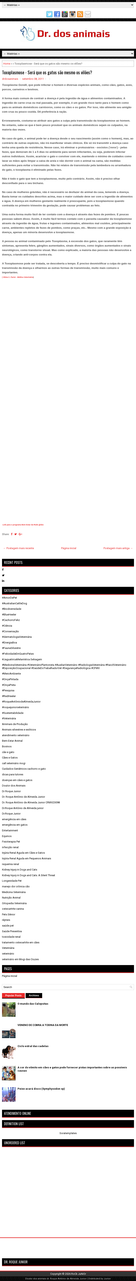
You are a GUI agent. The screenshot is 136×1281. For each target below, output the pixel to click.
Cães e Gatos (10, 757)
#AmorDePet (9, 597)
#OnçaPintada (10, 679)
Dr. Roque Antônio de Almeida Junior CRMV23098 (31, 802)
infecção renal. (10, 847)
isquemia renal (10, 864)
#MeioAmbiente (11, 673)
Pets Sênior (8, 914)
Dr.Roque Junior (11, 813)
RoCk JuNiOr (78, 1273)
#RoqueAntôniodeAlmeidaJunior (21, 701)
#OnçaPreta (9, 684)
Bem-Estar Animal (12, 740)
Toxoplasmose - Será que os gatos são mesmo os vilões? (47, 72)
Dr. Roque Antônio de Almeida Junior (23, 796)
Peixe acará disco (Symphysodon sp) (41, 1088)
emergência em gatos (14, 824)
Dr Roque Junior (11, 791)
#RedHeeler (9, 696)
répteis (6, 919)
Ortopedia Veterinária (14, 903)
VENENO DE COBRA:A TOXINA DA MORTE (43, 1025)
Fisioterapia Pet (11, 841)
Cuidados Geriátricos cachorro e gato (24, 768)
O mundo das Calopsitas (33, 1003)
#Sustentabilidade (12, 712)
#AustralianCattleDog (14, 603)
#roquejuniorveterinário (15, 707)
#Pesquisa (8, 690)
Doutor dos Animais (13, 785)
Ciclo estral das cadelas (33, 1046)
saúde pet (8, 925)
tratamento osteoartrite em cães (20, 942)
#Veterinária (9, 718)
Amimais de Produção (15, 724)
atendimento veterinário (15, 735)
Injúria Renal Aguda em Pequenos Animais (26, 858)
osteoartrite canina (13, 908)
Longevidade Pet (12, 880)
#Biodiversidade (11, 608)
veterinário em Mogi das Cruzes (20, 959)
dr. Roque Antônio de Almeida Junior (67, 1278)
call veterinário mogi (13, 763)
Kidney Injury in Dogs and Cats (19, 869)
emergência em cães (14, 819)
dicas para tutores (12, 774)
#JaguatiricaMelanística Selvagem (22, 659)
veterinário (8, 953)
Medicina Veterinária (14, 892)
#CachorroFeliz (11, 620)
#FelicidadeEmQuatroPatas (18, 653)
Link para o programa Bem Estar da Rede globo (23, 525)
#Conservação (10, 631)
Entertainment (10, 830)
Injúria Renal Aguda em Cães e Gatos (23, 852)
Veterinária (8, 947)
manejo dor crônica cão (16, 886)
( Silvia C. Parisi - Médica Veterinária (17, 277)
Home (6, 63)
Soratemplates (68, 1133)
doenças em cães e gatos (17, 780)
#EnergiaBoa (9, 642)
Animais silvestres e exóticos (19, 729)
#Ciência (7, 625)
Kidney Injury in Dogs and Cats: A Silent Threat (28, 875)
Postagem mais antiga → (118, 548)
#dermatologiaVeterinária (17, 636)
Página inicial (68, 548)
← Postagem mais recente (18, 548)
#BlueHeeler (9, 614)
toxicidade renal (11, 936)
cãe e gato (8, 752)
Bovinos (7, 746)
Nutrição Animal (11, 897)
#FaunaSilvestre (11, 648)
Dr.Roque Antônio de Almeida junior (23, 808)
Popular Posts (13, 995)
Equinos (7, 836)
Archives (34, 995)
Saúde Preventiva (12, 931)
